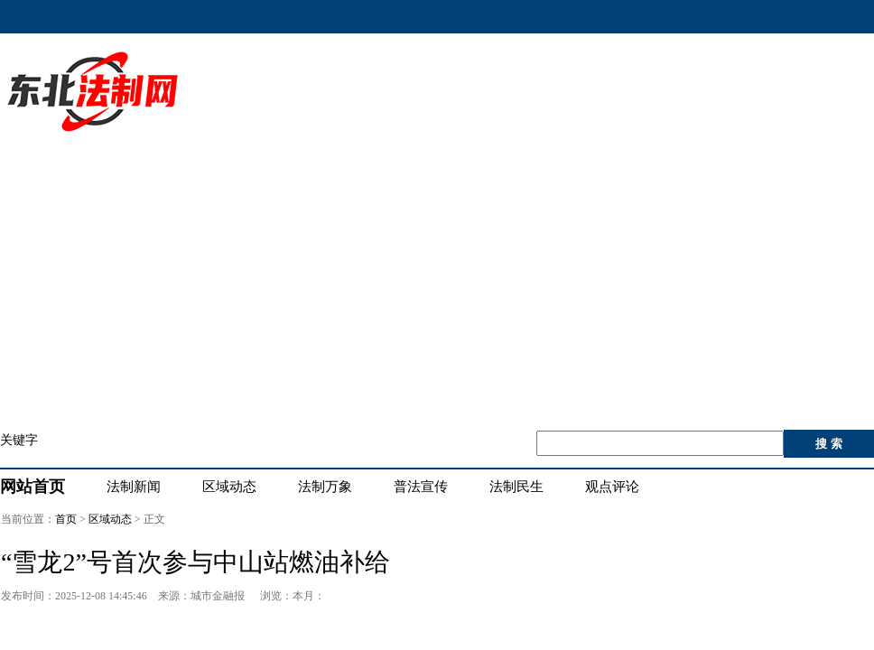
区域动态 (110, 519)
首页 (66, 519)
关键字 (19, 440)
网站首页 (32, 487)
